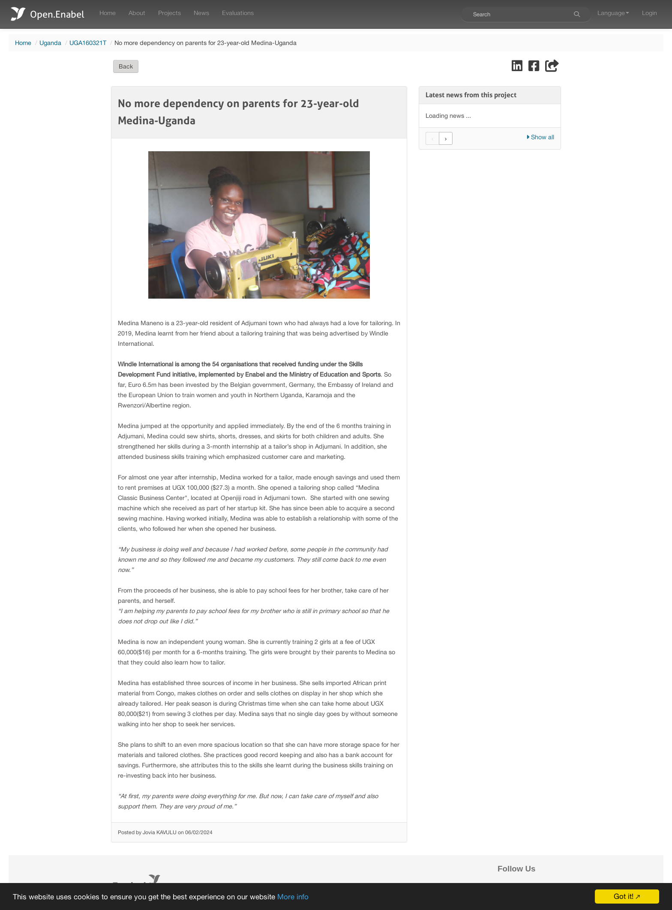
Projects (169, 12)
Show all (540, 137)
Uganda (50, 42)
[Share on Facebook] (534, 68)
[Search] (577, 14)
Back (126, 66)
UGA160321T (87, 42)
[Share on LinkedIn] (518, 68)
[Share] (552, 68)
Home (107, 12)
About (137, 12)
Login (649, 12)
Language (613, 12)
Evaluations (238, 12)
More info (293, 896)
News (201, 12)
